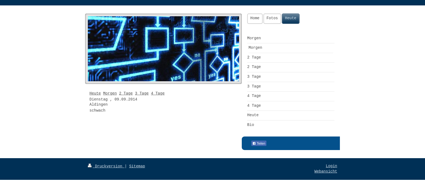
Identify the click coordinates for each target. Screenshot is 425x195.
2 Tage (126, 93)
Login (331, 166)
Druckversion (106, 166)
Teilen (258, 143)
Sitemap (137, 166)
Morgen (110, 93)
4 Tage (158, 93)
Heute (95, 93)
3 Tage (142, 93)
